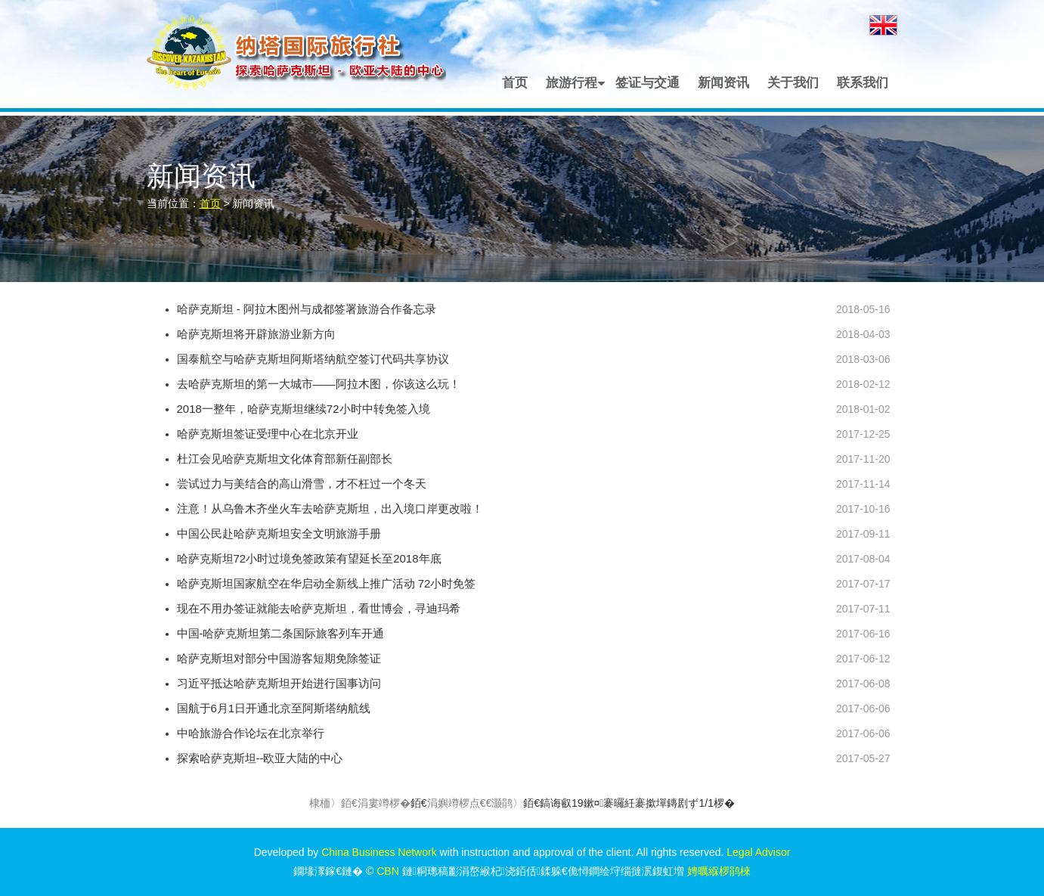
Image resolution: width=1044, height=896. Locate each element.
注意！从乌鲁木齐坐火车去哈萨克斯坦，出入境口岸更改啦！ (330, 508)
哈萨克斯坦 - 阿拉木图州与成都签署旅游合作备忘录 (306, 308)
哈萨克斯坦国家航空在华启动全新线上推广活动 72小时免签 (326, 583)
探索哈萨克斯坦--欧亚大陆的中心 (260, 758)
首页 (515, 83)
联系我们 (862, 83)
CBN (387, 871)
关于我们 (793, 83)
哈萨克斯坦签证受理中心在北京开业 (267, 433)
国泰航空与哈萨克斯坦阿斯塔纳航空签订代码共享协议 (313, 358)
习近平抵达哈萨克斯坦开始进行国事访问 (279, 683)
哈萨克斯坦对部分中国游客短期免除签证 (279, 658)
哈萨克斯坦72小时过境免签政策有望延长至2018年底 (309, 558)
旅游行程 (571, 83)
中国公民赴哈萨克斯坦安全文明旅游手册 (279, 533)
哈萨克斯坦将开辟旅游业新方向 (256, 333)
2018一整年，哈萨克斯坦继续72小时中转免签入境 (303, 408)
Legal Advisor (758, 852)
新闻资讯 (723, 83)
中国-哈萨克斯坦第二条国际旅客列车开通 (281, 633)
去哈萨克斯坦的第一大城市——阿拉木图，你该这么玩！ (318, 383)
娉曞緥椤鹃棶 (719, 871)
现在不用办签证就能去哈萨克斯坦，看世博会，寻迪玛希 (318, 608)
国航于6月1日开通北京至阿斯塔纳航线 (274, 708)
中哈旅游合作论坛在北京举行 (250, 733)
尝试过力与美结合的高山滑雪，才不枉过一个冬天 (301, 483)
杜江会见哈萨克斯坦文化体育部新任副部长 (284, 458)
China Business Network (379, 852)
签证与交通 (647, 83)
